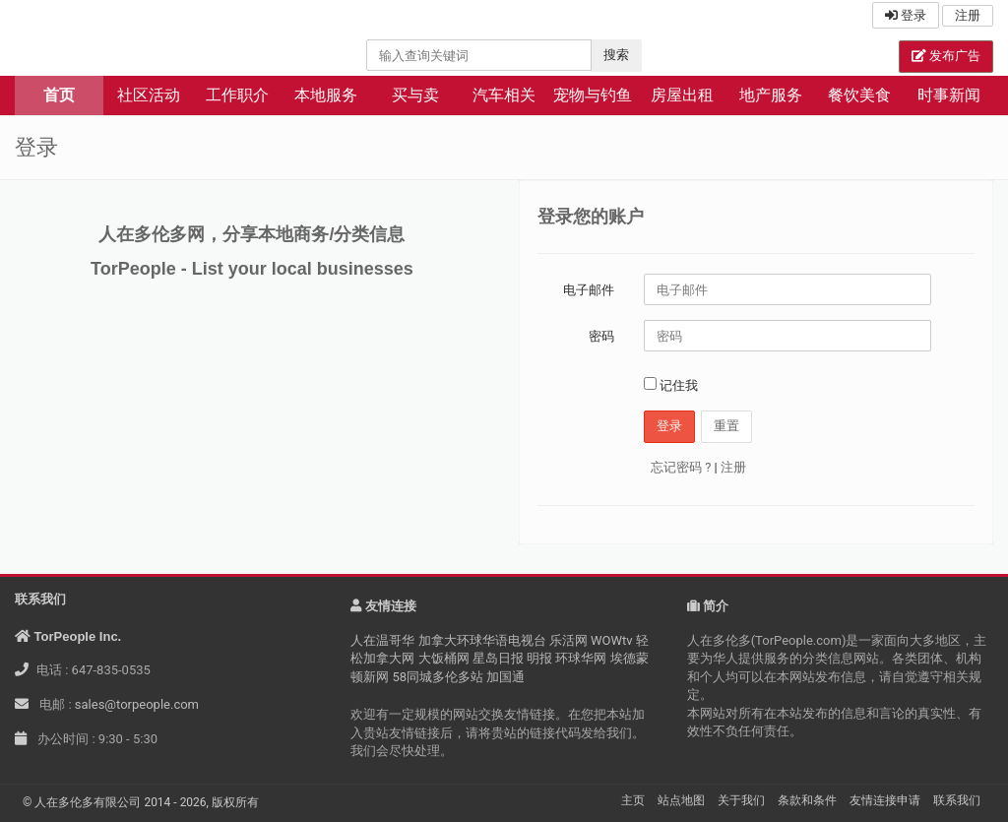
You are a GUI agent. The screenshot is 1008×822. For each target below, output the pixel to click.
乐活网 (568, 640)
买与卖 (415, 95)
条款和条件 (807, 800)
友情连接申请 (885, 800)
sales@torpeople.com (137, 704)
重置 (726, 425)
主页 (633, 800)
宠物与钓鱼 (592, 95)
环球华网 (580, 658)
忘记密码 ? (681, 467)
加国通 (505, 676)
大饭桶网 (444, 658)
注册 (967, 15)
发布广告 (946, 55)
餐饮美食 (859, 95)
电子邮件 (588, 290)
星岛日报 (498, 658)
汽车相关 (504, 95)
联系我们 (956, 800)
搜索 (616, 54)
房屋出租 (682, 95)
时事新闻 (948, 95)
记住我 (671, 385)
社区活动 (148, 95)
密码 (601, 336)
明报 (539, 658)
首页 (59, 95)
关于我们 (741, 800)
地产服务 (770, 95)
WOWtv (612, 640)
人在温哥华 (382, 640)
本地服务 (325, 95)
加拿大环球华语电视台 (482, 640)
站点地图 (681, 800)
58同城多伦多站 (438, 676)
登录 (905, 15)
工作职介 (237, 95)
